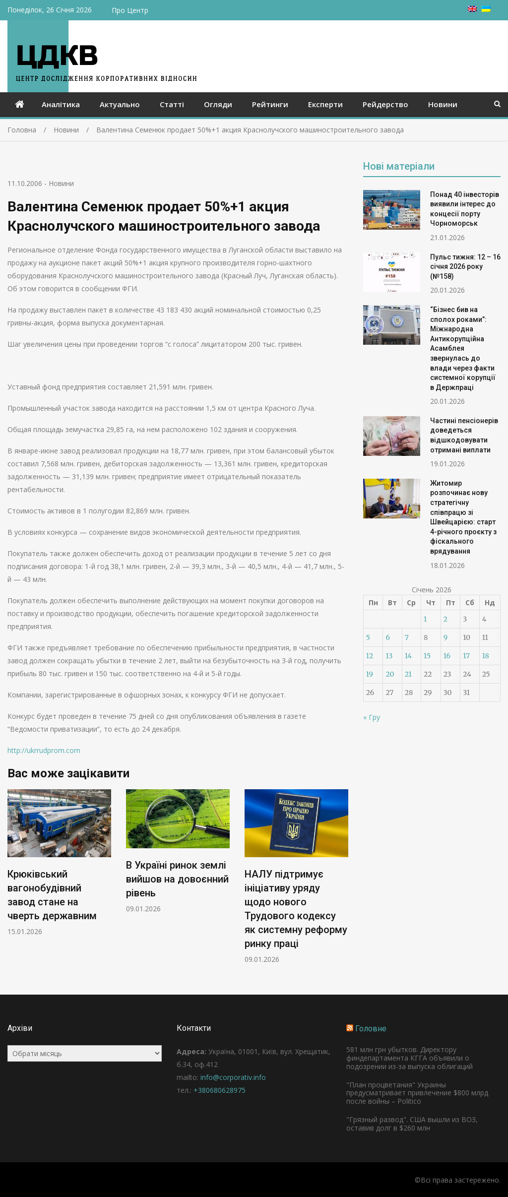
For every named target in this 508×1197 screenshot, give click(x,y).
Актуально (120, 104)
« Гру (371, 717)
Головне (370, 1028)
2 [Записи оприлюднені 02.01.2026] (445, 619)
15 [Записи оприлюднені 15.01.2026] (427, 655)
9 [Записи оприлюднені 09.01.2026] (445, 637)
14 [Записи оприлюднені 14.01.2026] (408, 655)
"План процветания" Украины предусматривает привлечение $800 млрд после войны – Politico (417, 1093)
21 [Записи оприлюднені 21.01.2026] (408, 674)
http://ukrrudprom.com (43, 750)
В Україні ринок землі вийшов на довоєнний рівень (177, 879)
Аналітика (61, 104)
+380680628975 (219, 1090)
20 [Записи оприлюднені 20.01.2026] (389, 674)
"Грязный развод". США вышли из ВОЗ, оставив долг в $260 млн (412, 1124)
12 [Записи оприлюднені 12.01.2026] (369, 655)
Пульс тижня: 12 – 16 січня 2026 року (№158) (465, 266)
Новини (442, 104)
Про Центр (130, 10)
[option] (59, 863)
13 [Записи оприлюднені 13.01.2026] (388, 655)
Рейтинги (270, 104)
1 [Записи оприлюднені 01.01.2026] (425, 619)
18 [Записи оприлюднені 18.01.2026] (485, 655)
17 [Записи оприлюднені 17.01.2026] (466, 655)
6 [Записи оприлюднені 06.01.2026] (387, 637)
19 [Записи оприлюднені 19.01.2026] (369, 674)
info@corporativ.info (233, 1077)
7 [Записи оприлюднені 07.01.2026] (407, 637)
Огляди (218, 104)
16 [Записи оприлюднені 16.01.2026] (447, 655)
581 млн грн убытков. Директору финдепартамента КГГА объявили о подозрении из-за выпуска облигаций (409, 1058)
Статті (172, 104)
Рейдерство (385, 104)
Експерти (325, 104)
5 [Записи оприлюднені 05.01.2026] (368, 637)
